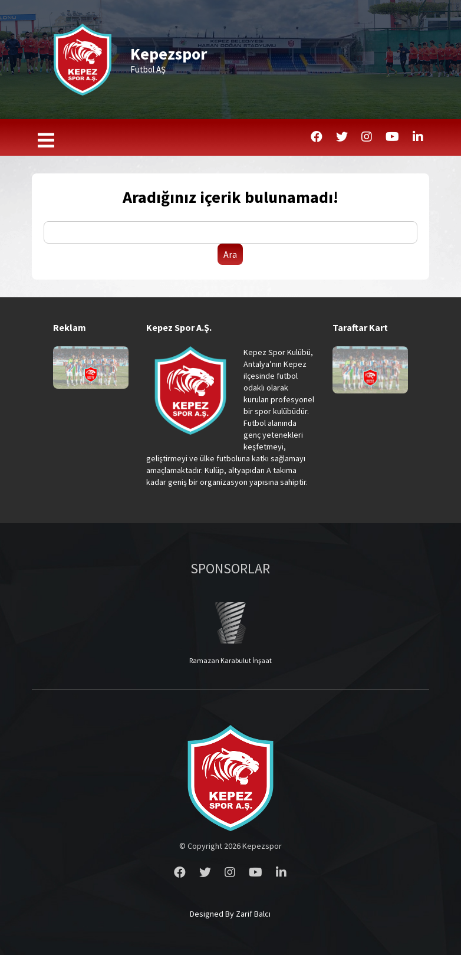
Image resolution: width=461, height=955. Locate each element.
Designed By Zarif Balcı (230, 913)
